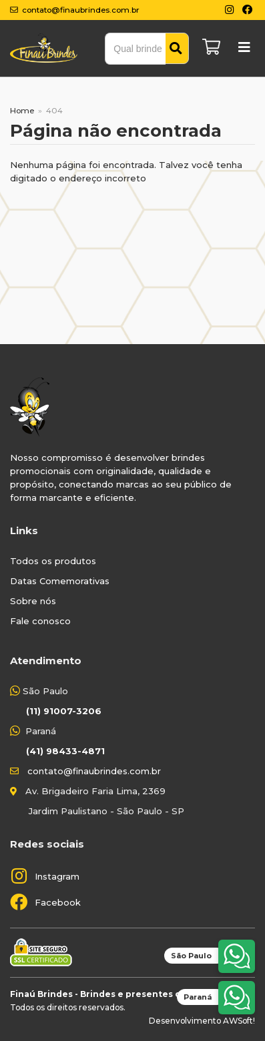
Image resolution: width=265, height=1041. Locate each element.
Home (22, 110)
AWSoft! (239, 1021)
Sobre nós (33, 601)
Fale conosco (40, 621)
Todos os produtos (53, 561)
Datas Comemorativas (59, 581)
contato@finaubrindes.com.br (94, 771)
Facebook (58, 902)
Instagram (57, 876)
